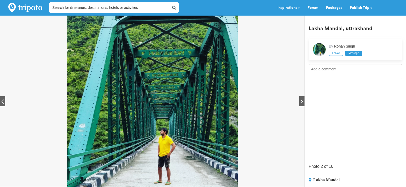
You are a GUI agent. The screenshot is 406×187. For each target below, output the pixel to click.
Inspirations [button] (289, 8)
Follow (336, 53)
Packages (334, 8)
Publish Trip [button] (361, 8)
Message (354, 53)
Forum (313, 8)
